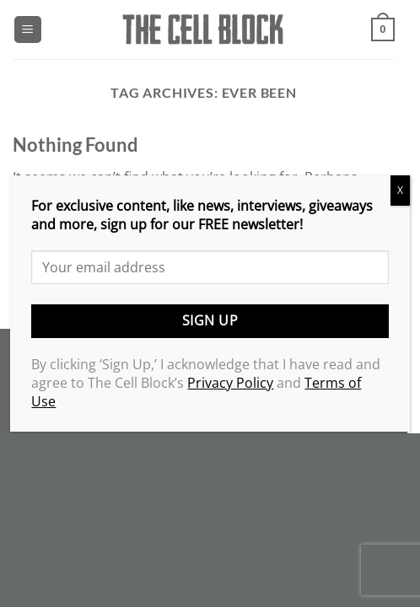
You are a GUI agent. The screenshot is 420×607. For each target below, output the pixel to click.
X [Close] (400, 190)
